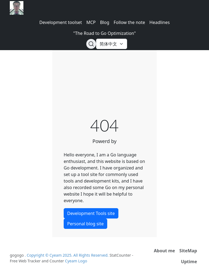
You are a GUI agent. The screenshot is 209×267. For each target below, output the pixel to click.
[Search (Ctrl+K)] (91, 44)
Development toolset (60, 22)
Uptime (189, 262)
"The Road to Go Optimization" (104, 33)
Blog (104, 22)
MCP (91, 22)
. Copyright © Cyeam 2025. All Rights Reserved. (67, 255)
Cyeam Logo (76, 260)
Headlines (159, 22)
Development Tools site (91, 213)
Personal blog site (85, 224)
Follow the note (129, 22)
